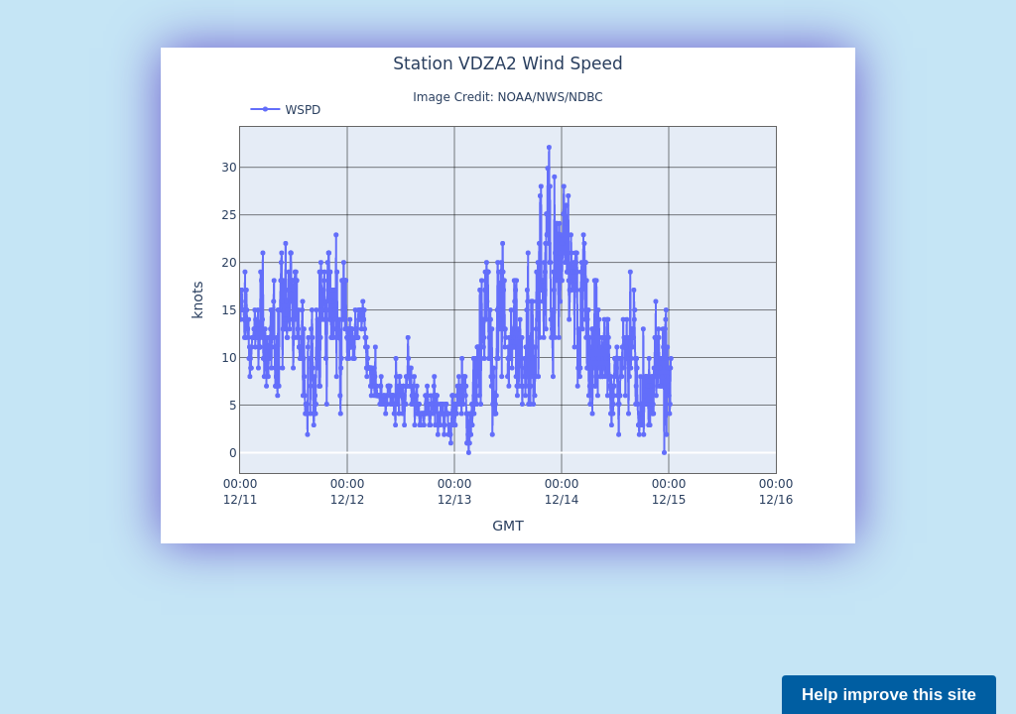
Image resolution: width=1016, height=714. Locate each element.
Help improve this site (889, 694)
